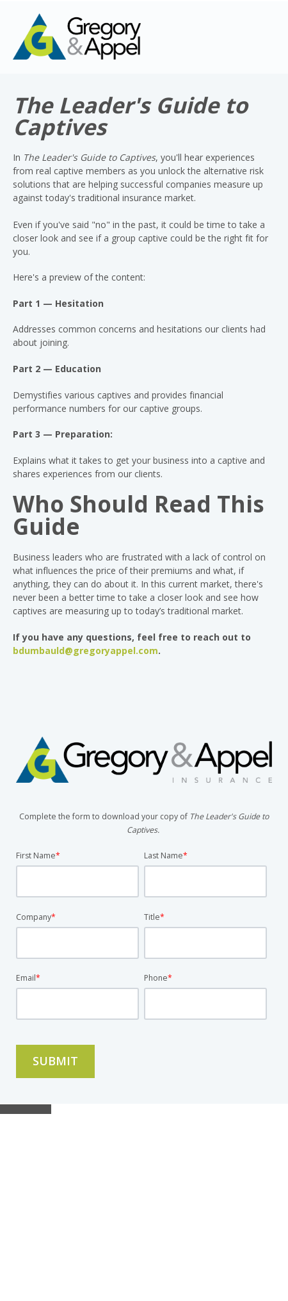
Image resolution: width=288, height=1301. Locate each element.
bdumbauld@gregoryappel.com (85, 650)
